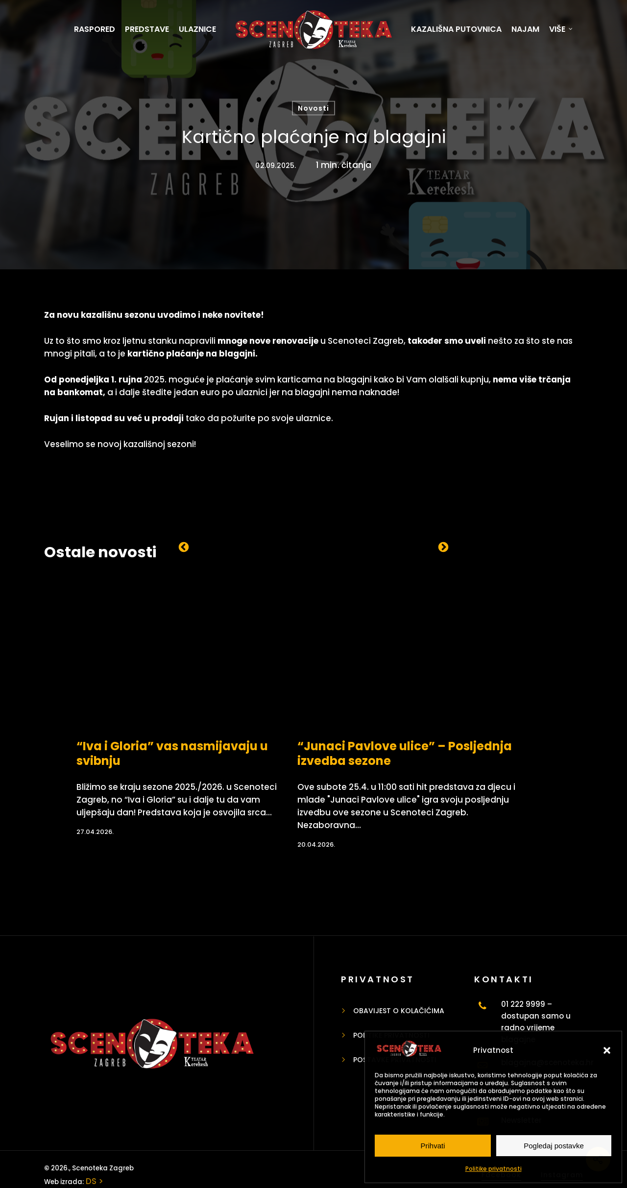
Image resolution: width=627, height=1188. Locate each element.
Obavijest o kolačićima (398, 1011)
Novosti (313, 108)
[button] (607, 1050)
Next (443, 546)
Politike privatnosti (493, 1168)
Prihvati (432, 1145)
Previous (183, 546)
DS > (93, 1181)
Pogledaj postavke (554, 1145)
